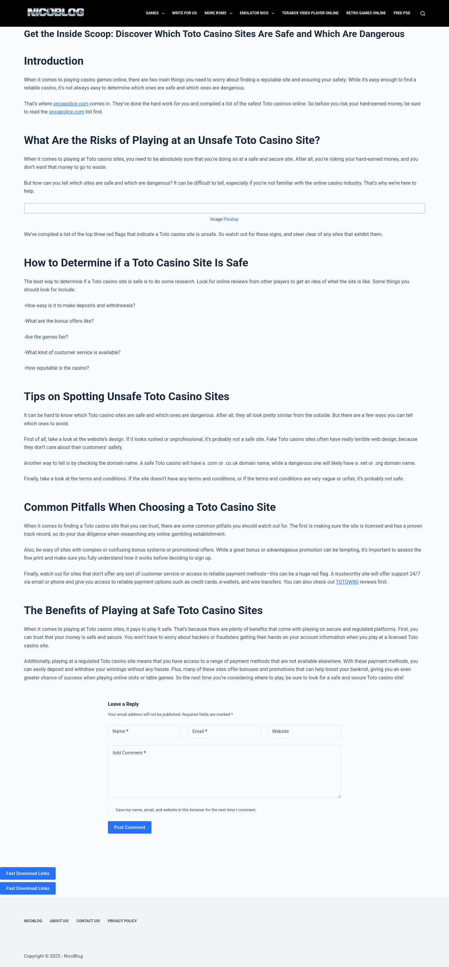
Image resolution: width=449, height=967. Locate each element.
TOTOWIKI (347, 582)
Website (280, 731)
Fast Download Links (27, 873)
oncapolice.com (71, 104)
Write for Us (184, 13)
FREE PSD (402, 13)
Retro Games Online (366, 13)
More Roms (219, 13)
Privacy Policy (122, 921)
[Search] (422, 13)
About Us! (59, 921)
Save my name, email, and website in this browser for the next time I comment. (186, 809)
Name (120, 731)
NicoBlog (33, 921)
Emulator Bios (258, 13)
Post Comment (129, 827)
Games (156, 13)
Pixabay (231, 219)
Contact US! (88, 921)
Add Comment (129, 753)
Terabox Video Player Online (310, 13)
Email (199, 731)
